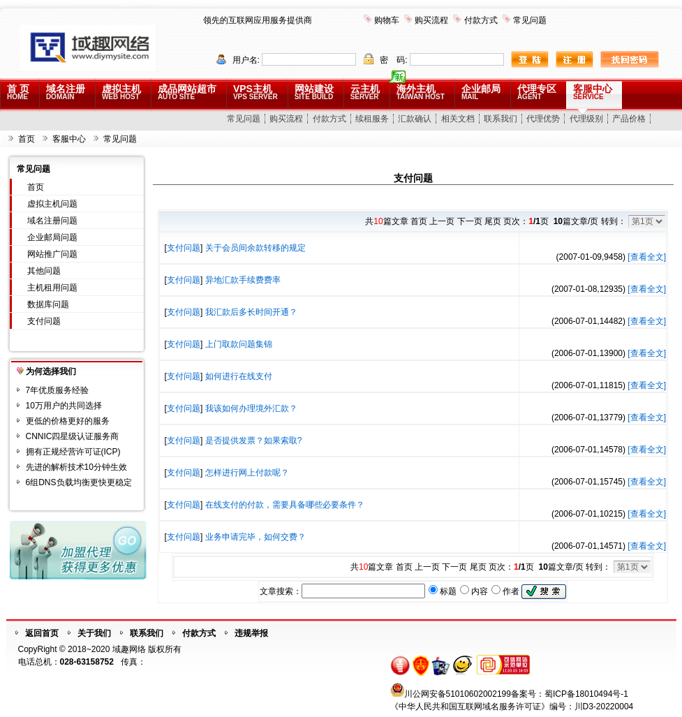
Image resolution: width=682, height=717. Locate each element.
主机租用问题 (52, 288)
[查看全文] (647, 257)
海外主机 (420, 92)
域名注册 (65, 92)
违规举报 (251, 633)
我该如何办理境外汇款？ (251, 408)
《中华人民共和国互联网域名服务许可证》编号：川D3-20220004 (512, 706)
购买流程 (431, 20)
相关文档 (458, 119)
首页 (26, 139)
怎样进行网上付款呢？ (247, 473)
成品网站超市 (187, 92)
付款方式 (481, 20)
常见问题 (530, 20)
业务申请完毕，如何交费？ (255, 537)
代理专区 (536, 92)
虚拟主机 (121, 92)
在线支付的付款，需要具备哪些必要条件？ (284, 505)
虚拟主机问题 (52, 204)
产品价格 (629, 119)
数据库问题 (48, 304)
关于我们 (94, 633)
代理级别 (586, 119)
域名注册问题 (52, 221)
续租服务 (372, 119)
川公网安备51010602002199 (457, 694)
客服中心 (592, 92)
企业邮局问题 (52, 237)
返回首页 (42, 633)
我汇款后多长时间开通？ (251, 312)
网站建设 (314, 92)
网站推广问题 (52, 254)
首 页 (18, 92)
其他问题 (44, 271)
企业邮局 (481, 92)
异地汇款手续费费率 (243, 280)
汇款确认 (414, 119)
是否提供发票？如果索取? (253, 440)
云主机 (365, 92)
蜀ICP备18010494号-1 (586, 694)
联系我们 (500, 119)
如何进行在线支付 (238, 376)
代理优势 (543, 119)
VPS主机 (255, 92)
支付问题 (44, 321)
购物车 (386, 20)
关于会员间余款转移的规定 (255, 248)
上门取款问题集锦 (238, 344)
